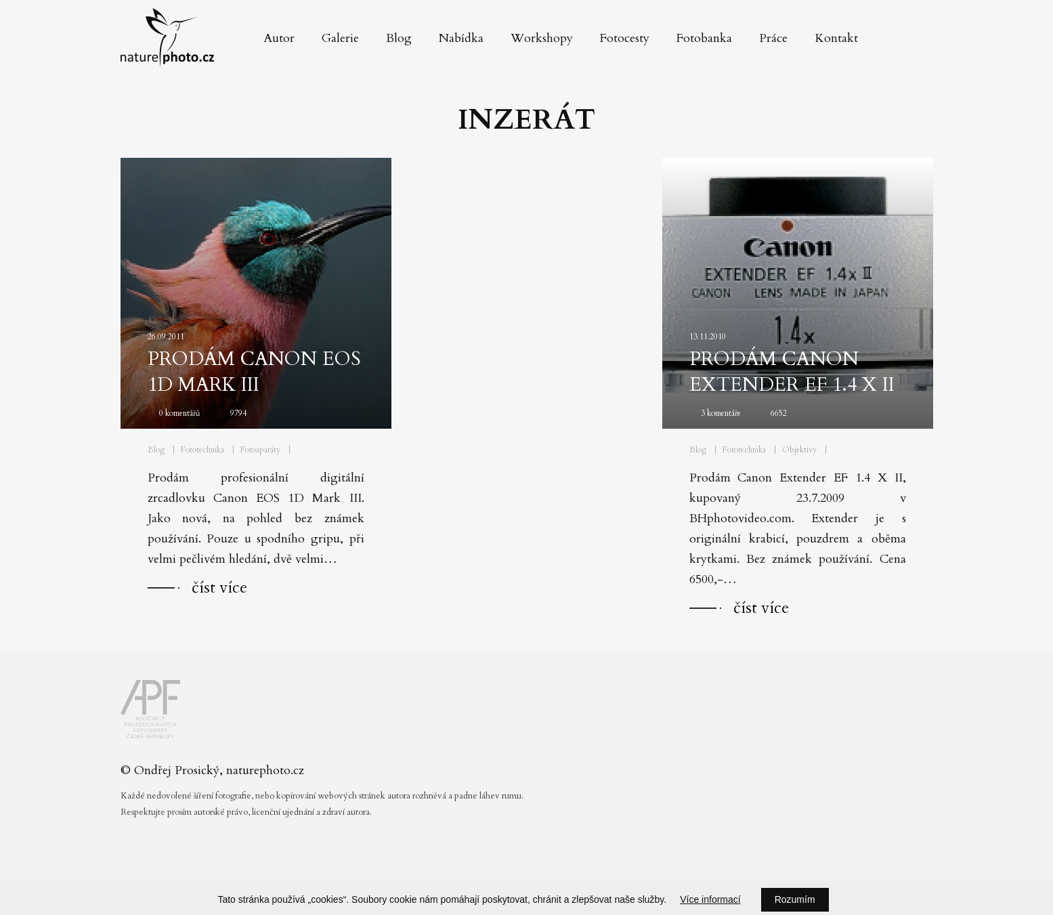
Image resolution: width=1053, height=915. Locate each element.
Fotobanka (704, 38)
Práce (773, 38)
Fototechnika (202, 449)
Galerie (340, 38)
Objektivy (799, 449)
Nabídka (461, 38)
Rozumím (795, 899)
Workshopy (542, 38)
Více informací (710, 899)
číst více (219, 587)
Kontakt (836, 38)
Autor (279, 38)
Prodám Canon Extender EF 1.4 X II (792, 372)
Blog (399, 38)
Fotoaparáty (260, 449)
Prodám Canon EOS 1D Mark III (254, 372)
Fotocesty (624, 38)
